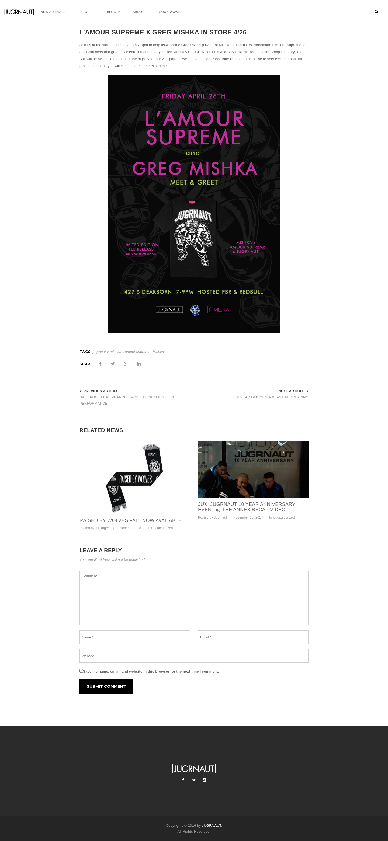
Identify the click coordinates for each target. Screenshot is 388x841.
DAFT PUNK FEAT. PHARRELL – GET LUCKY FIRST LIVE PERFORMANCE (127, 400)
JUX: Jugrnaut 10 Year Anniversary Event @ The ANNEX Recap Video (246, 507)
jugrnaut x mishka (107, 351)
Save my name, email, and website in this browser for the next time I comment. (151, 671)
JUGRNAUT (211, 825)
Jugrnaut (220, 517)
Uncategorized (162, 528)
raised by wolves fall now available (130, 520)
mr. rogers (102, 528)
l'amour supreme (136, 351)
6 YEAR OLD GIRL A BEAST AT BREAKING (273, 397)
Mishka (158, 351)
